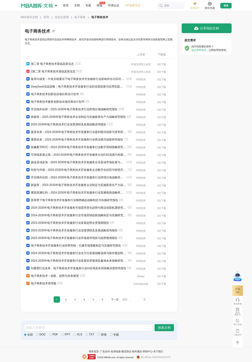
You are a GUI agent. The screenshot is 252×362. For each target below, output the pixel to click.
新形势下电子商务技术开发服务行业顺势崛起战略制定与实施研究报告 (72, 200)
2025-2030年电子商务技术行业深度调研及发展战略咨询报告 (66, 124)
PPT (66, 334)
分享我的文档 (206, 28)
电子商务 (80, 17)
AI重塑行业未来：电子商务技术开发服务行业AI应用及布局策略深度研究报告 (76, 268)
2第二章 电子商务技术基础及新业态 (50, 71)
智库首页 (94, 351)
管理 (46, 17)
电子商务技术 (99, 17)
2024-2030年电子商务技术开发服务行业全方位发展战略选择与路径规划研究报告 (76, 253)
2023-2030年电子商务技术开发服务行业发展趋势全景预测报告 (67, 223)
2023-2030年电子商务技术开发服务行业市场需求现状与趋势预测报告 (72, 238)
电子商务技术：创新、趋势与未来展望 (52, 276)
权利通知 (137, 351)
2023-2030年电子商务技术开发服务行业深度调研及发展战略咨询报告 (72, 230)
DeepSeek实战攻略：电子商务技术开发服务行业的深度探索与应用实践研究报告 (75, 87)
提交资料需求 (199, 50)
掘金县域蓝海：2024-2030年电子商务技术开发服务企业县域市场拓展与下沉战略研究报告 (75, 162)
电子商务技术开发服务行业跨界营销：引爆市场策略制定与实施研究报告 (73, 246)
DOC (41, 334)
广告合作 (105, 351)
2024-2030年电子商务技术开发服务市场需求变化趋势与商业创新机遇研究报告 (76, 208)
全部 (28, 334)
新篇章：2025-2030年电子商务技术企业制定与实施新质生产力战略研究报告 (76, 117)
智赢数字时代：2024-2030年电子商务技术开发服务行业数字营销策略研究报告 (76, 147)
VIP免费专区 (133, 5)
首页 (66, 5)
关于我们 (158, 351)
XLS (78, 334)
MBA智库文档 (29, 17)
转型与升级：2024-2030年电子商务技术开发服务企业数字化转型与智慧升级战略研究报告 (76, 170)
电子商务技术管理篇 (41, 283)
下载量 (162, 54)
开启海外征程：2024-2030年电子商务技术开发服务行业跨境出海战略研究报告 (75, 177)
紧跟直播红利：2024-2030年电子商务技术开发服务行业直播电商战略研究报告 (75, 193)
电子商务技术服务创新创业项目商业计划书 (55, 102)
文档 (77, 5)
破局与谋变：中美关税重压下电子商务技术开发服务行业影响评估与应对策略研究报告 (75, 79)
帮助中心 (148, 351)
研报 (99, 5)
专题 (88, 5)
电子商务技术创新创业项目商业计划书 (52, 94)
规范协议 (126, 351)
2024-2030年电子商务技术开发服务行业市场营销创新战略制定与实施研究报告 (76, 215)
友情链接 (116, 351)
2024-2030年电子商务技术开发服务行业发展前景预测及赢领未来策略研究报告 (76, 261)
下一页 (115, 299)
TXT (90, 334)
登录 (226, 5)
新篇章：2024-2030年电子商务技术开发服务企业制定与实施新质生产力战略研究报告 (76, 185)
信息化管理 (62, 17)
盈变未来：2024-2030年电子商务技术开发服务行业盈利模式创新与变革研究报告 (76, 132)
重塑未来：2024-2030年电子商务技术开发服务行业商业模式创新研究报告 (74, 140)
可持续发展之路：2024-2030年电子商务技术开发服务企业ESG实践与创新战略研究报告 (76, 155)
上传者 (141, 54)
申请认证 (113, 5)
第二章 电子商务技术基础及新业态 (50, 64)
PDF (53, 334)
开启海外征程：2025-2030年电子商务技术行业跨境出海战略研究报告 (72, 109)
